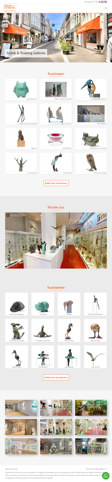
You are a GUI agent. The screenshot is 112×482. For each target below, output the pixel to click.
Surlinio (105, 469)
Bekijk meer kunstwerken (56, 377)
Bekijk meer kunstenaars (56, 183)
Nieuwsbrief (89, 1)
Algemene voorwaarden (11, 469)
